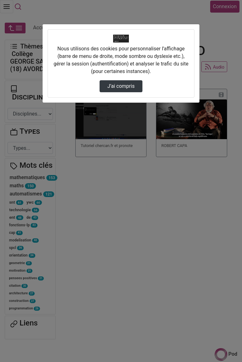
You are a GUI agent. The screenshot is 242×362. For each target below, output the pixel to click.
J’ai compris (121, 86)
